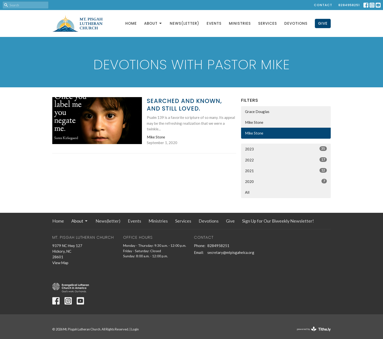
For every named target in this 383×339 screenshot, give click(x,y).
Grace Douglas (257, 111)
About (153, 23)
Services (267, 23)
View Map (60, 262)
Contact (323, 5)
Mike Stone (254, 122)
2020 (286, 181)
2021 (286, 170)
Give (323, 23)
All (247, 192)
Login (135, 329)
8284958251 (349, 5)
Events (214, 23)
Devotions (296, 23)
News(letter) (184, 23)
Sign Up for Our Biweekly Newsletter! (278, 221)
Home (131, 23)
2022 (286, 159)
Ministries (240, 23)
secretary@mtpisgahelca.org (230, 252)
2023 (286, 148)
